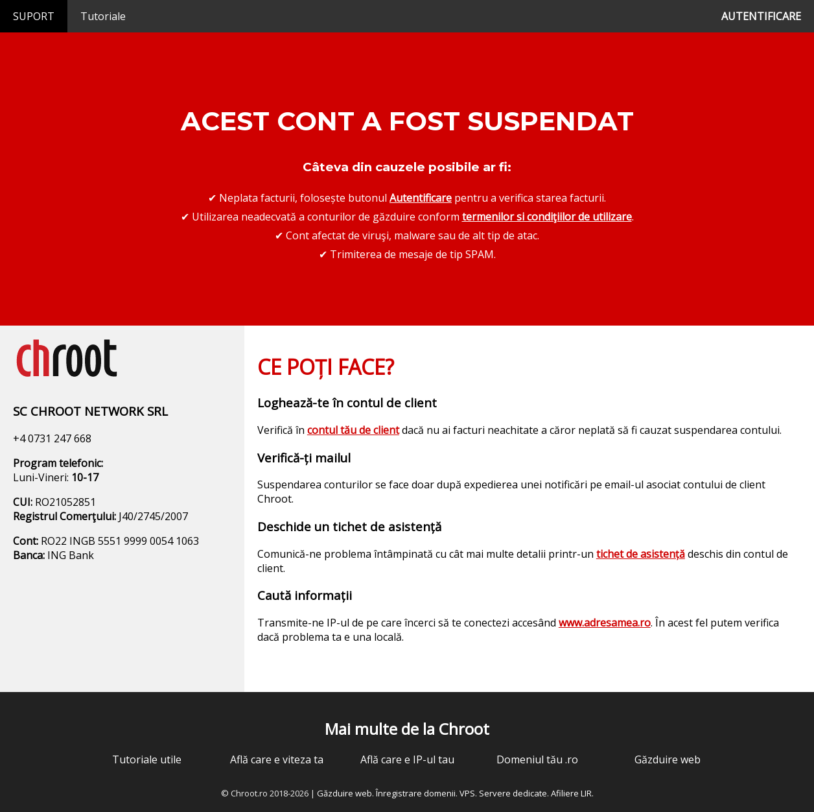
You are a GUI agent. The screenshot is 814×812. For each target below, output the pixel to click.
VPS (467, 793)
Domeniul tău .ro (537, 759)
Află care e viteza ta (276, 759)
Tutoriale (103, 16)
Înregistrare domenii (416, 793)
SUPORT (33, 16)
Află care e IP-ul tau (407, 759)
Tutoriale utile (146, 759)
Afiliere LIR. (572, 793)
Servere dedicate (513, 793)
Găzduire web (667, 759)
